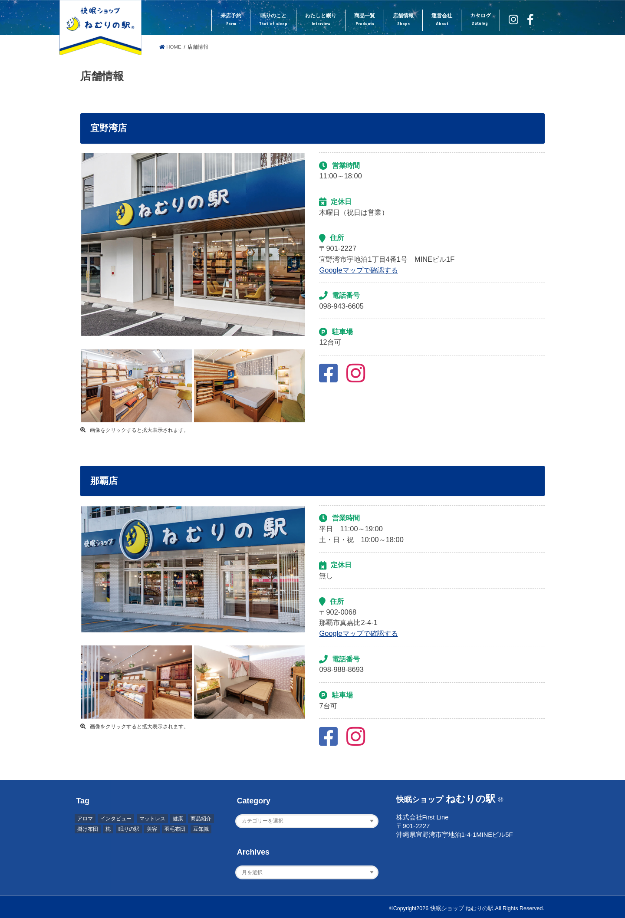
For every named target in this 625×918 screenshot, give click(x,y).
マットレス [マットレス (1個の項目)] (152, 819)
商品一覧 (364, 20)
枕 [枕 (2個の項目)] (108, 829)
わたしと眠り (320, 20)
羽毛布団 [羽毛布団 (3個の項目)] (174, 829)
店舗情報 (403, 20)
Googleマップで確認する (358, 270)
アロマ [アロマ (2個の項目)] (85, 819)
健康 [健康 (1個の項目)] (178, 819)
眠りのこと (273, 20)
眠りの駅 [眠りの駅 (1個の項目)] (128, 829)
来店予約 (230, 20)
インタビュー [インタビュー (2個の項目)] (116, 819)
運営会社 (441, 20)
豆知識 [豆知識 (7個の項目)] (201, 829)
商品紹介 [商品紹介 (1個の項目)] (201, 819)
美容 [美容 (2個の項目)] (152, 829)
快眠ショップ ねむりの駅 (461, 908)
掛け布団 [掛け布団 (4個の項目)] (87, 829)
